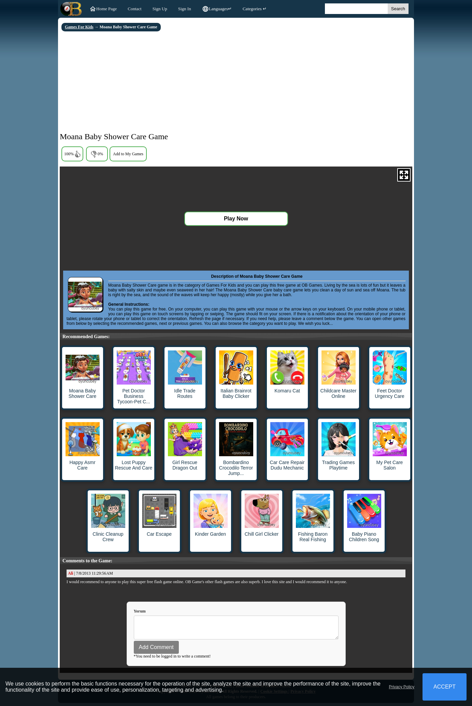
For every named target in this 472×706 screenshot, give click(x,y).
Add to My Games (128, 154)
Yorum (140, 611)
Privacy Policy (401, 687)
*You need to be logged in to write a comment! (172, 659)
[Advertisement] (236, 82)
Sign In (184, 8)
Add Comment (156, 650)
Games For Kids (79, 27)
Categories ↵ (255, 8)
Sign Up (160, 8)
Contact (134, 8)
